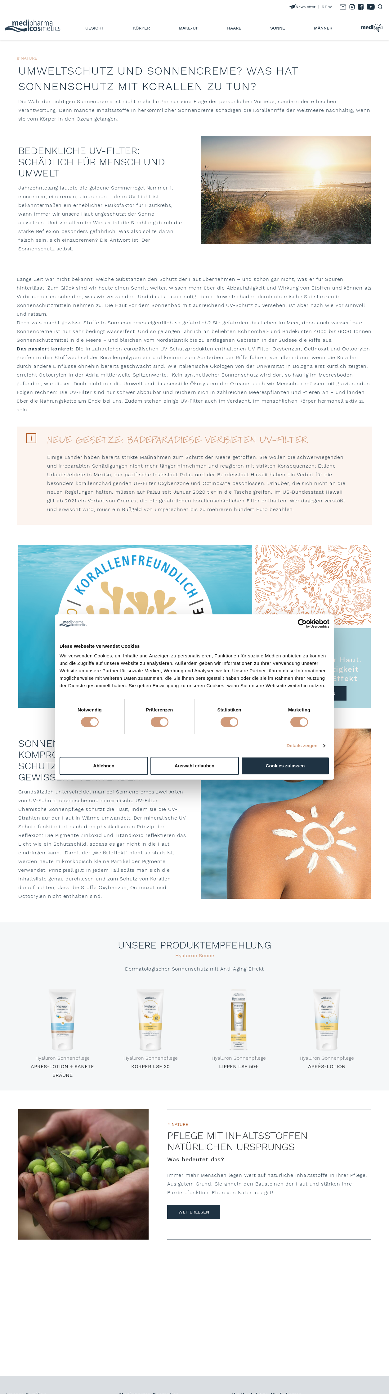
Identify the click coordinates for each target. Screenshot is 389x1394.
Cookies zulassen (285, 765)
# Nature (177, 1124)
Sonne (277, 27)
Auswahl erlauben (194, 765)
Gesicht (94, 27)
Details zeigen (302, 745)
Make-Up (189, 27)
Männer (323, 27)
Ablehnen (103, 765)
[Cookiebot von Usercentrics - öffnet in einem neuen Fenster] (302, 623)
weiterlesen (193, 1211)
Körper (141, 27)
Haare (234, 27)
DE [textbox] (324, 7)
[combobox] (325, 6)
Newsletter (302, 7)
